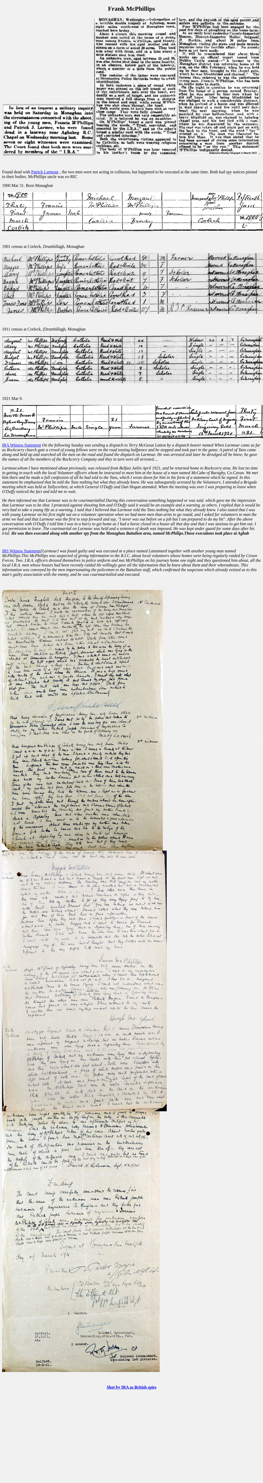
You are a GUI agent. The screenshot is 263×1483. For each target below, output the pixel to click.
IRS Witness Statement (21, 551)
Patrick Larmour (45, 172)
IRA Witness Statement (21, 445)
